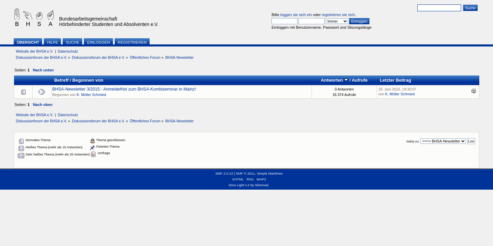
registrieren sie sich (338, 15)
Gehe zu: (413, 141)
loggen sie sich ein (296, 15)
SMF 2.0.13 (224, 173)
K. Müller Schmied (91, 95)
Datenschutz (68, 51)
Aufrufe (359, 80)
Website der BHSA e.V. (34, 51)
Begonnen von (87, 80)
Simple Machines (270, 173)
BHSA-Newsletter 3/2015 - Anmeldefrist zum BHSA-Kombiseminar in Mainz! (124, 89)
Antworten (334, 80)
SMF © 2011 (245, 173)
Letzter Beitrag (395, 80)
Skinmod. (262, 185)
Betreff (61, 80)
